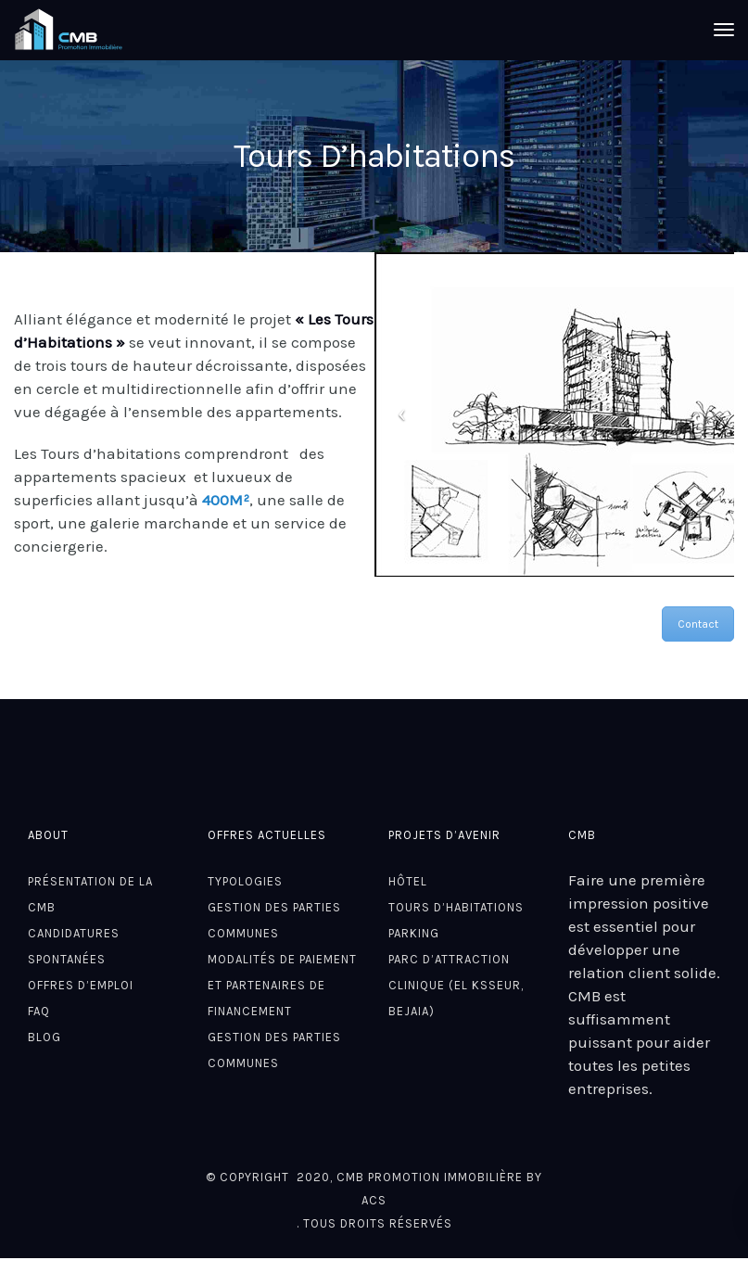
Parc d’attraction (449, 959)
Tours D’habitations (456, 907)
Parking (413, 933)
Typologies (245, 881)
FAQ (39, 1011)
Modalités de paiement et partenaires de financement (282, 985)
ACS (374, 1200)
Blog (44, 1037)
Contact (698, 623)
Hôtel (407, 881)
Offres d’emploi (80, 985)
